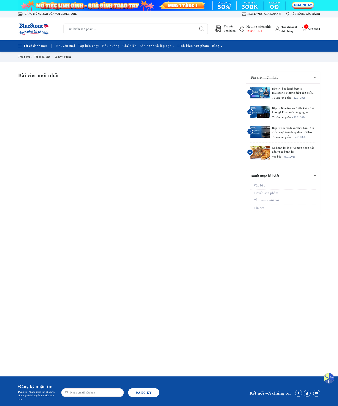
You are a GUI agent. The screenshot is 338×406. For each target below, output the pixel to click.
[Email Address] (92, 392)
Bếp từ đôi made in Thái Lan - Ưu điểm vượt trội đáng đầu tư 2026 (293, 130)
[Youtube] (316, 393)
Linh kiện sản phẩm (193, 45)
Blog (217, 45)
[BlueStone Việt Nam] (34, 28)
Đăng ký (144, 392)
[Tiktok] (307, 393)
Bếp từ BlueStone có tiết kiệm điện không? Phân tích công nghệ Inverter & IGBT (293, 110)
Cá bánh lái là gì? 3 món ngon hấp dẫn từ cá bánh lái (293, 150)
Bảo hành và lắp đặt (157, 45)
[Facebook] (298, 393)
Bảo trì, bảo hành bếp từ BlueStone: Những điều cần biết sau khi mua (292, 91)
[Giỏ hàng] (310, 29)
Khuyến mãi (65, 45)
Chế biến (129, 45)
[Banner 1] (169, 5)
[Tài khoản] (285, 29)
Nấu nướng (110, 45)
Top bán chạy (88, 45)
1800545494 (254, 31)
